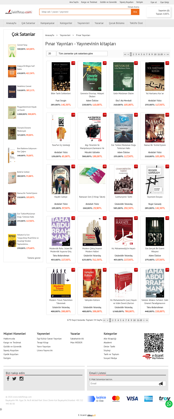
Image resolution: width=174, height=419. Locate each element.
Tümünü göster (34, 258)
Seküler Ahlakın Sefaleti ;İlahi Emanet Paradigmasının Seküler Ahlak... (155, 303)
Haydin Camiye (60, 196)
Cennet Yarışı (22, 45)
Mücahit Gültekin (92, 152)
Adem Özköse (92, 100)
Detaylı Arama (133, 7)
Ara (135, 12)
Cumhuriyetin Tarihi (123, 196)
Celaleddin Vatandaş (124, 204)
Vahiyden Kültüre (92, 300)
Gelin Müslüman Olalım (123, 93)
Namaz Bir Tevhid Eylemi (27, 193)
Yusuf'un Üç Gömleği (61, 145)
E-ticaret (82, 415)
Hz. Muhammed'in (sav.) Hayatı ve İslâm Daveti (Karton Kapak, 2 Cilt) (123, 303)
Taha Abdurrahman (61, 255)
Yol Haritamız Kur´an (155, 93)
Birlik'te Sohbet (23, 172)
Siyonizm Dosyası (155, 196)
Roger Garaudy (154, 204)
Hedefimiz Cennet (24, 86)
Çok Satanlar (23, 34)
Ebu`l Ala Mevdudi (123, 100)
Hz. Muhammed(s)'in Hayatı (123, 248)
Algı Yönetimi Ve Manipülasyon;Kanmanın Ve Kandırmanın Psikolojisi (92, 148)
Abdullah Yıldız (155, 100)
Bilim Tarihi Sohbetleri (61, 93)
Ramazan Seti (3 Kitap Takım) (92, 196)
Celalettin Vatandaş (92, 255)
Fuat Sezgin (61, 100)
